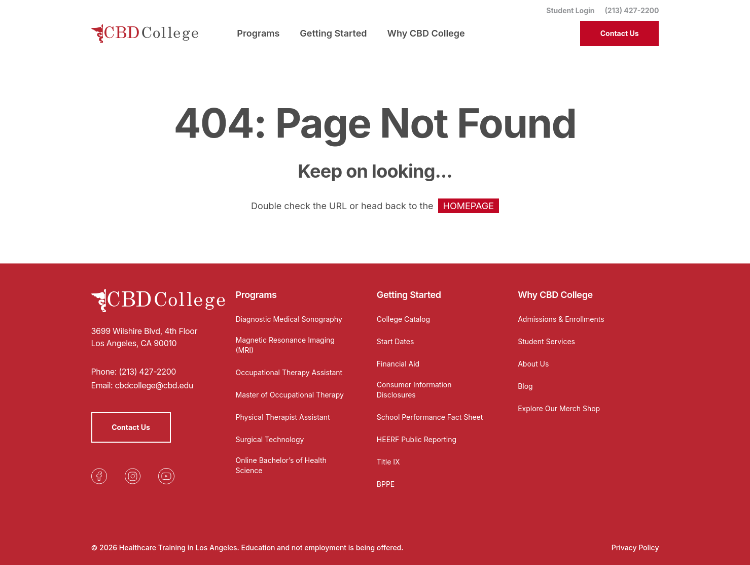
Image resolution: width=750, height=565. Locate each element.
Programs (256, 294)
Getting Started (409, 294)
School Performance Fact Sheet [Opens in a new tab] (430, 417)
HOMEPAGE (468, 206)
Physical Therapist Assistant (283, 417)
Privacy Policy (635, 547)
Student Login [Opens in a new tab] (570, 10)
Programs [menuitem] (258, 33)
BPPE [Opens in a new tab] (386, 484)
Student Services (546, 341)
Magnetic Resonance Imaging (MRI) (285, 345)
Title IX (388, 461)
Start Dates (395, 341)
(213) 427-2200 (632, 10)
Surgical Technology (270, 439)
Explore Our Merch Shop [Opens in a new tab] (559, 408)
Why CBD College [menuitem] (426, 33)
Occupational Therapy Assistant (289, 372)
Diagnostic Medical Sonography (289, 319)
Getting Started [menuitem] (333, 33)
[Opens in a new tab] (99, 476)
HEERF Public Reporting (416, 439)
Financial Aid (398, 363)
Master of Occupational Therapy (290, 394)
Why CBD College (555, 294)
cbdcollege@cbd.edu (154, 385)
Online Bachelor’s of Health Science (281, 465)
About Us (533, 363)
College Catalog (403, 319)
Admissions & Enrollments (561, 319)
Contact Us (619, 33)
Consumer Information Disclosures (414, 389)
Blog (525, 386)
